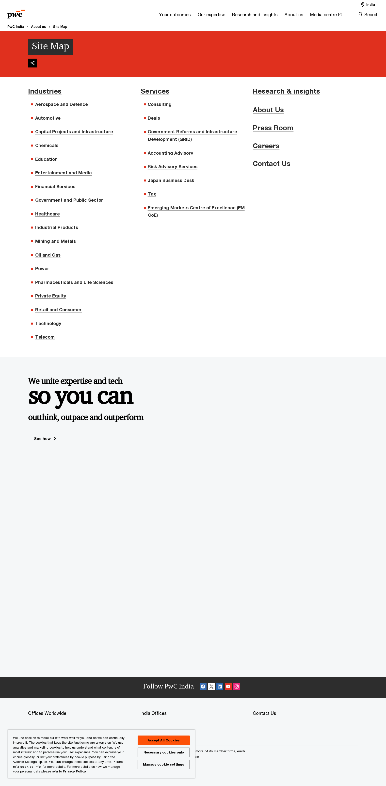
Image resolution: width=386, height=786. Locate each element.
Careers (266, 146)
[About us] (236, 16)
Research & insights (286, 91)
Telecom (45, 337)
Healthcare (47, 213)
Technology (48, 323)
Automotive (48, 118)
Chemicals (46, 145)
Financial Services (55, 186)
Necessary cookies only (164, 752)
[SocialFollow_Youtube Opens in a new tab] (228, 687)
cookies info (30, 767)
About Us (268, 110)
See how (45, 438)
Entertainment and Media (63, 172)
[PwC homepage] (16, 12)
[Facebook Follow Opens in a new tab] (203, 687)
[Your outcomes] (117, 16)
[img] (32, 63)
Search (371, 14)
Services (155, 91)
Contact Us (271, 163)
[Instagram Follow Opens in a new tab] (236, 687)
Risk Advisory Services (172, 166)
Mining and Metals (55, 241)
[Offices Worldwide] (80, 713)
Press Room (273, 128)
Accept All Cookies (164, 740)
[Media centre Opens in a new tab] (268, 16)
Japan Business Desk (171, 180)
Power (42, 268)
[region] (101, 754)
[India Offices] (193, 713)
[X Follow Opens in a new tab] (211, 687)
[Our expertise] (153, 16)
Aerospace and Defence (61, 104)
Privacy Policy (74, 771)
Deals (154, 118)
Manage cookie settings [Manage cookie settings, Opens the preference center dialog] (163, 764)
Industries (45, 91)
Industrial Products (56, 227)
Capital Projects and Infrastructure (74, 131)
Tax (152, 193)
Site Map (60, 27)
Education (46, 159)
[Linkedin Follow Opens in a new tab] (219, 687)
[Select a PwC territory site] (370, 4)
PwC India (15, 27)
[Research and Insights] (197, 16)
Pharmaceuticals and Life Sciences (74, 282)
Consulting (160, 104)
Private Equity (50, 295)
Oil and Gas (48, 255)
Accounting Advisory (170, 153)
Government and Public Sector (69, 200)
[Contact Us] (305, 713)
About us (38, 27)
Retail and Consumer (58, 309)
